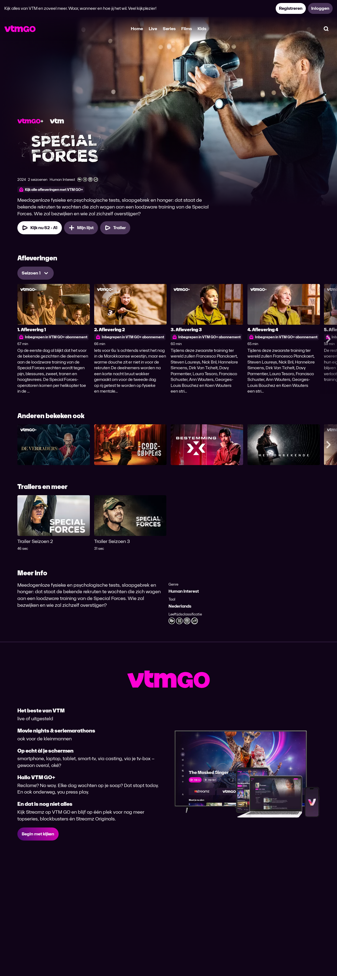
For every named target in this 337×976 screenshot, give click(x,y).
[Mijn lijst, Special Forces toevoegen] (81, 227)
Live (153, 28)
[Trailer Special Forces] (115, 227)
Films (186, 28)
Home (137, 28)
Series (169, 28)
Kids (202, 28)
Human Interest (183, 591)
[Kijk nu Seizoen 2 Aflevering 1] (39, 227)
